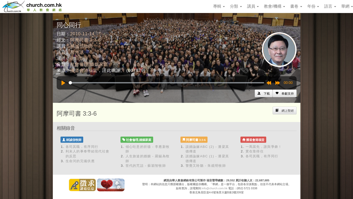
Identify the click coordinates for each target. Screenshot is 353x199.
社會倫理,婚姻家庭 (89, 64)
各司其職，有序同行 (82, 147)
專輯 (219, 6)
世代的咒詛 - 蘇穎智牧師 (146, 166)
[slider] (166, 82)
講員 (253, 6)
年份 (313, 6)
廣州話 (77, 52)
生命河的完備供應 (80, 161)
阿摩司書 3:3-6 (85, 40)
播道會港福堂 (84, 70)
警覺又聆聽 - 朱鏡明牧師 (206, 166)
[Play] (63, 83)
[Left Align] (285, 93)
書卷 (296, 6)
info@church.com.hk (214, 188)
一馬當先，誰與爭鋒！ (264, 147)
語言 (330, 6)
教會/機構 (274, 6)
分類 (236, 6)
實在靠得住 (255, 151)
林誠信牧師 (81, 46)
